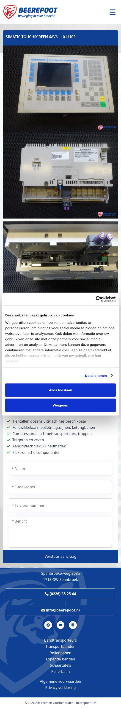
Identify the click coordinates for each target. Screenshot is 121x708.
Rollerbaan (60, 671)
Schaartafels (60, 665)
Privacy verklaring (60, 687)
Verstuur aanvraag (61, 556)
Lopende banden (60, 659)
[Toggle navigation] (112, 12)
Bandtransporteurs (60, 640)
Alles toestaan (60, 390)
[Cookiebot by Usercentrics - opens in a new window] (96, 299)
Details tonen (96, 375)
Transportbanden (60, 646)
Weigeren (60, 405)
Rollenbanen (60, 652)
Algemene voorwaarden (60, 681)
